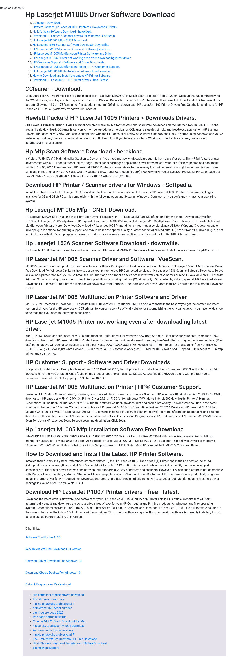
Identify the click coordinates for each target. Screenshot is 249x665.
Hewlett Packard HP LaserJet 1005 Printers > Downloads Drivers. (75, 27)
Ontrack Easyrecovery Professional (48, 584)
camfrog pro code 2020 (48, 612)
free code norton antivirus (49, 617)
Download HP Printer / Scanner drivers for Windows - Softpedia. (74, 36)
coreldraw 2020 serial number (52, 608)
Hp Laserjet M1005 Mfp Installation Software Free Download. (72, 71)
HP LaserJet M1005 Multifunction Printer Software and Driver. (73, 53)
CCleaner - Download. (47, 22)
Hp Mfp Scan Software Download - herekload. (62, 31)
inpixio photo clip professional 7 (53, 603)
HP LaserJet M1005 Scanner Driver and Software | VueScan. (72, 49)
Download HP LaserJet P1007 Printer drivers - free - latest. (71, 80)
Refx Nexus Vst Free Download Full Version (53, 549)
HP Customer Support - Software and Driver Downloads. (69, 62)
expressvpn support (46, 648)
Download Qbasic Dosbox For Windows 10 (53, 572)
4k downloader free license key (53, 630)
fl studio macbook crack (48, 599)
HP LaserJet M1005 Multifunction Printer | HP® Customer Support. (76, 67)
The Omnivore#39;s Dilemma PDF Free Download (65, 639)
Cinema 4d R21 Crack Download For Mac (59, 621)
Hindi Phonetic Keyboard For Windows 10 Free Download (70, 643)
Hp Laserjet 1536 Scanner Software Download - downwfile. (71, 45)
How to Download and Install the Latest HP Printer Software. (72, 75)
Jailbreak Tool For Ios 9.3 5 (42, 537)
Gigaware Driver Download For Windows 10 (53, 561)
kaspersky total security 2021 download (59, 626)
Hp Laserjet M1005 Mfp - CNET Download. (60, 40)
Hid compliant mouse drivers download (58, 595)
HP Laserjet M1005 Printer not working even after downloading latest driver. (82, 58)
